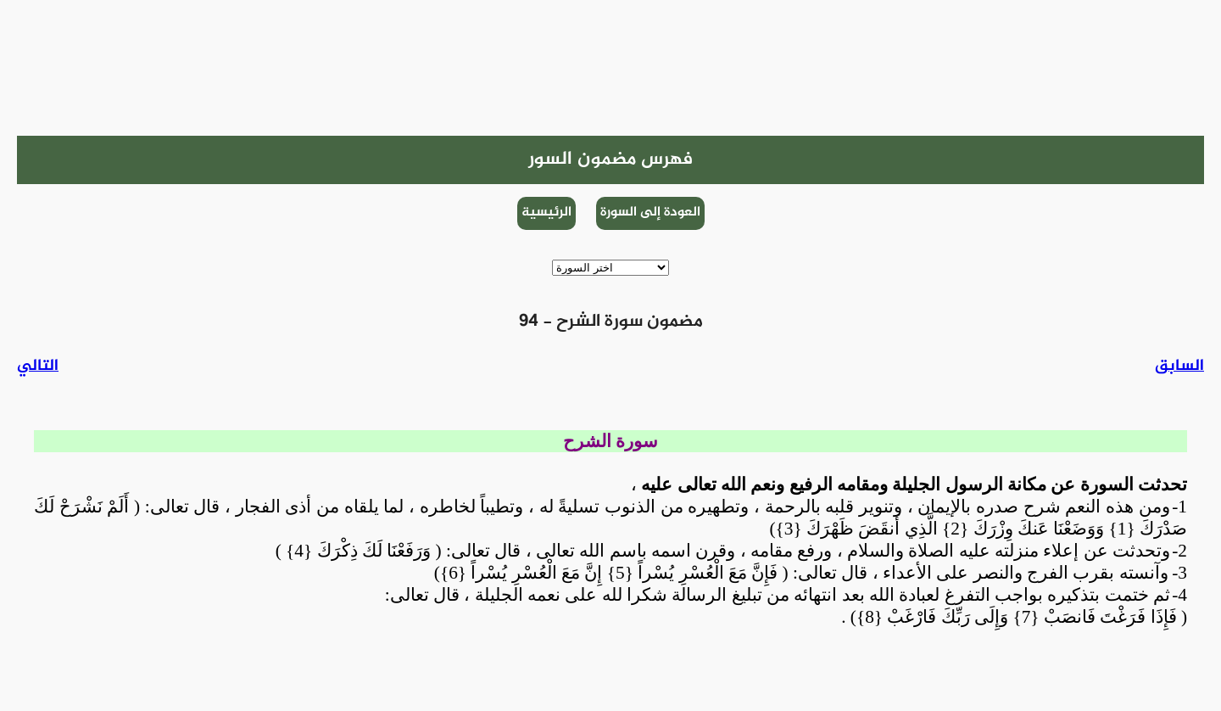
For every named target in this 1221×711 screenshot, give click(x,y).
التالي (38, 366)
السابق (1179, 366)
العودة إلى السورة (650, 212)
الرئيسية (546, 212)
